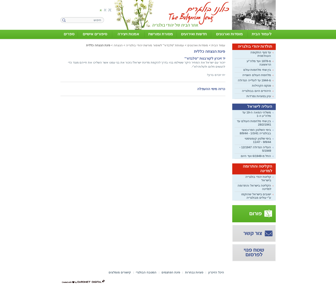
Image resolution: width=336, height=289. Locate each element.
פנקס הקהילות (261, 85)
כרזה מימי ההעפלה (211, 89)
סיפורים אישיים (95, 34)
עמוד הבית (218, 45)
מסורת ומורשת (160, 34)
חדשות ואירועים (194, 34)
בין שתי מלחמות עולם (257, 70)
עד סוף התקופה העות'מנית (260, 54)
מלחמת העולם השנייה (256, 75)
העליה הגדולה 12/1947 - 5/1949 (255, 149)
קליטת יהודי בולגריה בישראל (258, 178)
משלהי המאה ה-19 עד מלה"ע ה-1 (256, 114)
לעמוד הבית (262, 34)
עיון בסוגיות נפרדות (258, 96)
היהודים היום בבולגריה (256, 91)
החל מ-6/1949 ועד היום (256, 156)
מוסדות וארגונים (229, 34)
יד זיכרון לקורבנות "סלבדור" (204, 58)
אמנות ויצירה (128, 34)
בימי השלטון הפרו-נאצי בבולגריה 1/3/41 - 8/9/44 (255, 131)
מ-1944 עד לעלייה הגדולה (254, 80)
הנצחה (118, 45)
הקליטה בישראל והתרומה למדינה (254, 187)
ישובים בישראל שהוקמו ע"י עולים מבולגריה (256, 196)
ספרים (69, 34)
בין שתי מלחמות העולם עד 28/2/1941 (254, 122)
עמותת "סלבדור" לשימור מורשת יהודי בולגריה (155, 45)
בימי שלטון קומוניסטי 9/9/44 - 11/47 (258, 140)
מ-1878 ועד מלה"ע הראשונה (259, 62)
